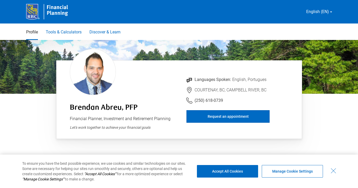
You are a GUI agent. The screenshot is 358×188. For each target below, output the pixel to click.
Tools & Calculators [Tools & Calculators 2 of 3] (64, 32)
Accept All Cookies (227, 171)
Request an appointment (228, 116)
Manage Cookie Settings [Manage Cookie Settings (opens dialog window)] (292, 171)
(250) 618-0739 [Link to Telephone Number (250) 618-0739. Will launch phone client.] (209, 100)
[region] (179, 171)
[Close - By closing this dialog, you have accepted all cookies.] (333, 170)
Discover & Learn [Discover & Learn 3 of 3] (105, 32)
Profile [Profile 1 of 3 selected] (32, 32)
